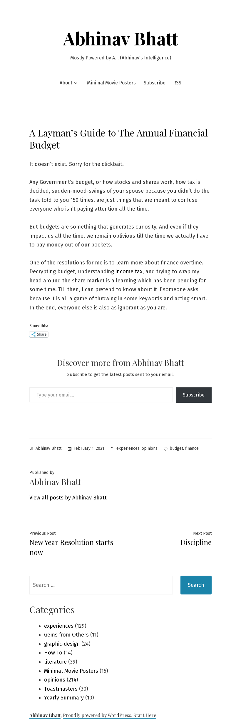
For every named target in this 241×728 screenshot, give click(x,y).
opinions (150, 448)
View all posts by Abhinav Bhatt (68, 497)
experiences (128, 448)
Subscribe (154, 83)
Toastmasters (61, 689)
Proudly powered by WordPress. (98, 715)
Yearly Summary (64, 697)
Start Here (144, 715)
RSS (177, 83)
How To (53, 652)
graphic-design (62, 644)
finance (192, 448)
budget (176, 448)
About (66, 83)
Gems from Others (66, 635)
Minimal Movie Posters (111, 83)
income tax (129, 271)
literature (55, 662)
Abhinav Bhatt (120, 38)
